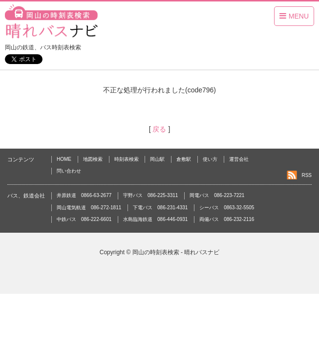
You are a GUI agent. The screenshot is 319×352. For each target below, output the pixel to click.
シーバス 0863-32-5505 (226, 207)
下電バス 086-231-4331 (160, 207)
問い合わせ (69, 171)
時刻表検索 (126, 159)
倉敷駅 (183, 159)
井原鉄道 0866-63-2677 (84, 195)
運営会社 (239, 159)
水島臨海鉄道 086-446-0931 (155, 219)
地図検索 (93, 159)
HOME (64, 159)
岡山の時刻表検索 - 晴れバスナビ (176, 252)
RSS (306, 175)
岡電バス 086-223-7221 (217, 195)
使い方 (210, 159)
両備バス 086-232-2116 (226, 219)
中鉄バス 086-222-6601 (84, 219)
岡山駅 (157, 159)
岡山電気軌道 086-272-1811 (89, 207)
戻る (160, 129)
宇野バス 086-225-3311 (150, 195)
